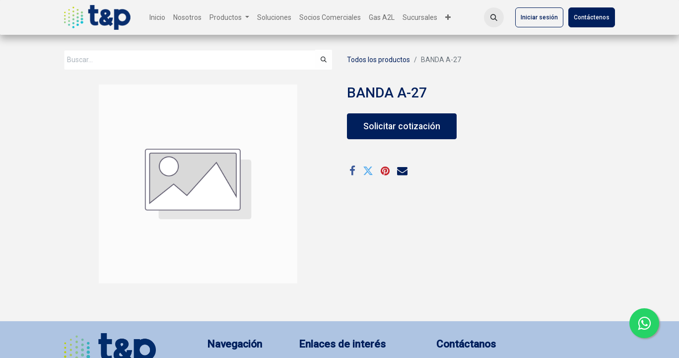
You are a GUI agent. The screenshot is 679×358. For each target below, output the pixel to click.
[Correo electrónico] (402, 171)
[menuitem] (157, 17)
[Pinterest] (385, 171)
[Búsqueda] (323, 60)
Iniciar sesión (539, 17)
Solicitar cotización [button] (401, 126)
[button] (494, 17)
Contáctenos (592, 17)
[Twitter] (368, 171)
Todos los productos (378, 60)
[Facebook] (352, 171)
